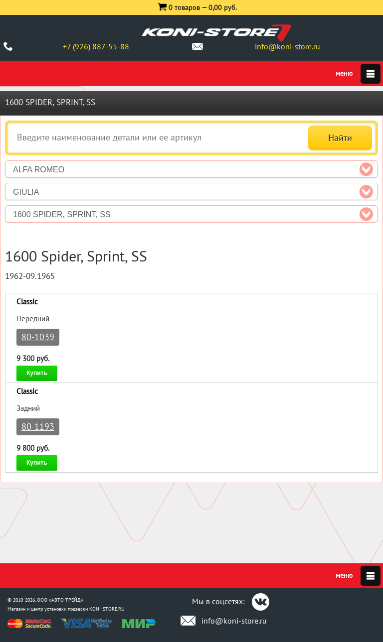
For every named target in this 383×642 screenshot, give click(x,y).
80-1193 (37, 426)
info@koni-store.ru (287, 46)
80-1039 (37, 337)
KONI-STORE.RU (107, 609)
